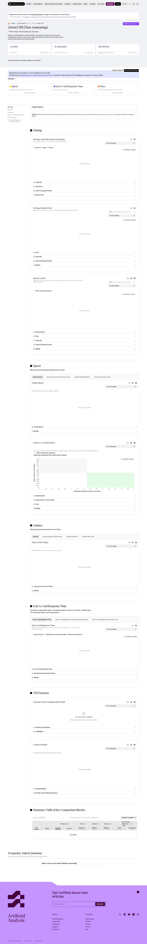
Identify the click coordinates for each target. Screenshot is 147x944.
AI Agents (55, 927)
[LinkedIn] (133, 4)
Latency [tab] (35, 536)
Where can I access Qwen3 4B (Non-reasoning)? (73, 863)
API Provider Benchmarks (131, 70)
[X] (130, 4)
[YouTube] (137, 4)
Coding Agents (38, 4)
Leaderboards (77, 4)
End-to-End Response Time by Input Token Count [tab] (72, 619)
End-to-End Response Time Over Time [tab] (105, 619)
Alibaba (13, 23)
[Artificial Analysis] (23, 899)
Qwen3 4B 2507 (37, 14)
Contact (88, 924)
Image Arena (56, 921)
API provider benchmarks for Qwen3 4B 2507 (64, 17)
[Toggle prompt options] (84, 107)
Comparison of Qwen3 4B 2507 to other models (36, 17)
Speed (15, 86)
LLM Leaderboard (57, 919)
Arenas (101, 4)
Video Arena (56, 924)
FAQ (87, 929)
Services (88, 921)
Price (102, 86)
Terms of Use (28, 941)
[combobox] (120, 143)
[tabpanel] (84, 407)
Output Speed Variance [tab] (82, 377)
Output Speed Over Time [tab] (102, 377)
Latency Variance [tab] (72, 536)
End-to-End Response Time (69, 86)
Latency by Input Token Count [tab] (52, 536)
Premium (110, 4)
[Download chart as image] (134, 139)
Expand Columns (129, 818)
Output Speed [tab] (37, 377)
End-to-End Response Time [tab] (42, 619)
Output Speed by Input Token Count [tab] (58, 377)
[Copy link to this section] (131, 139)
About (86, 4)
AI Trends (92, 4)
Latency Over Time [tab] (88, 536)
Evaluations (55, 929)
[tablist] (85, 377)
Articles (88, 927)
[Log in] (118, 4)
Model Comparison (131, 24)
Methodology (90, 919)
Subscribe (100, 904)
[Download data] (134, 278)
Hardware (67, 4)
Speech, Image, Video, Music (53, 4)
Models (29, 4)
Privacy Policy (38, 941)
